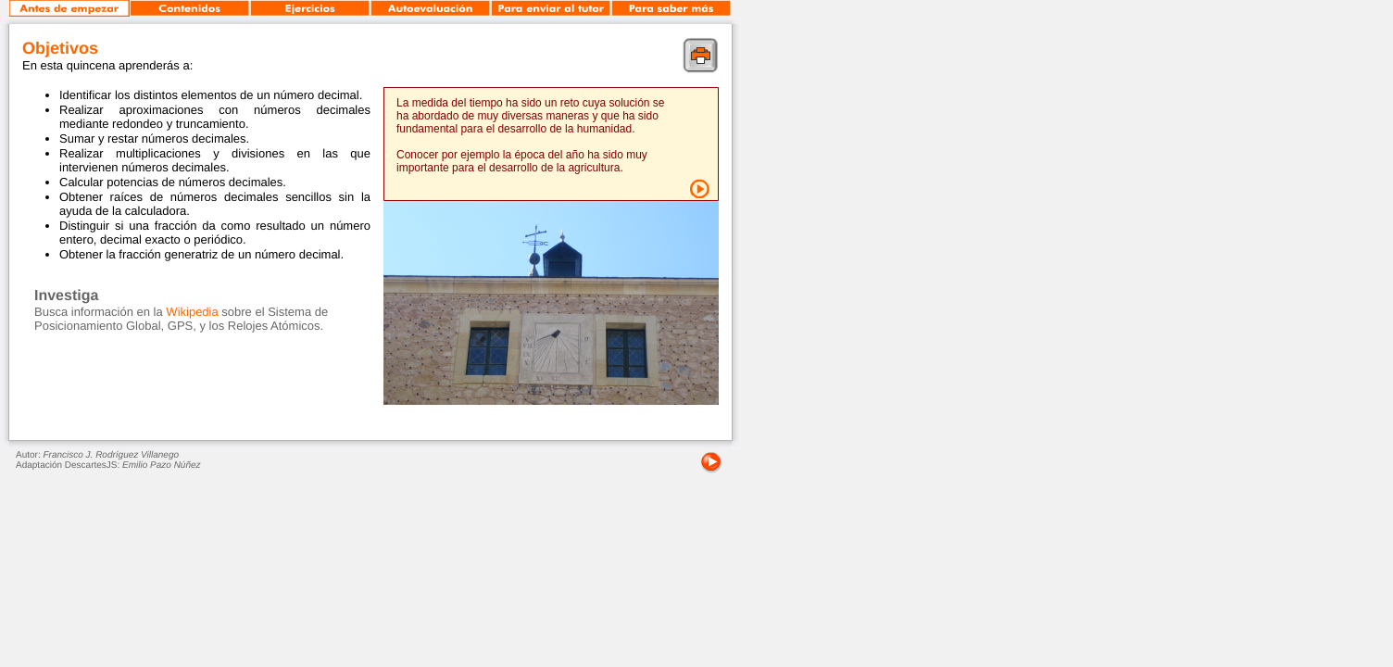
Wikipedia (192, 312)
